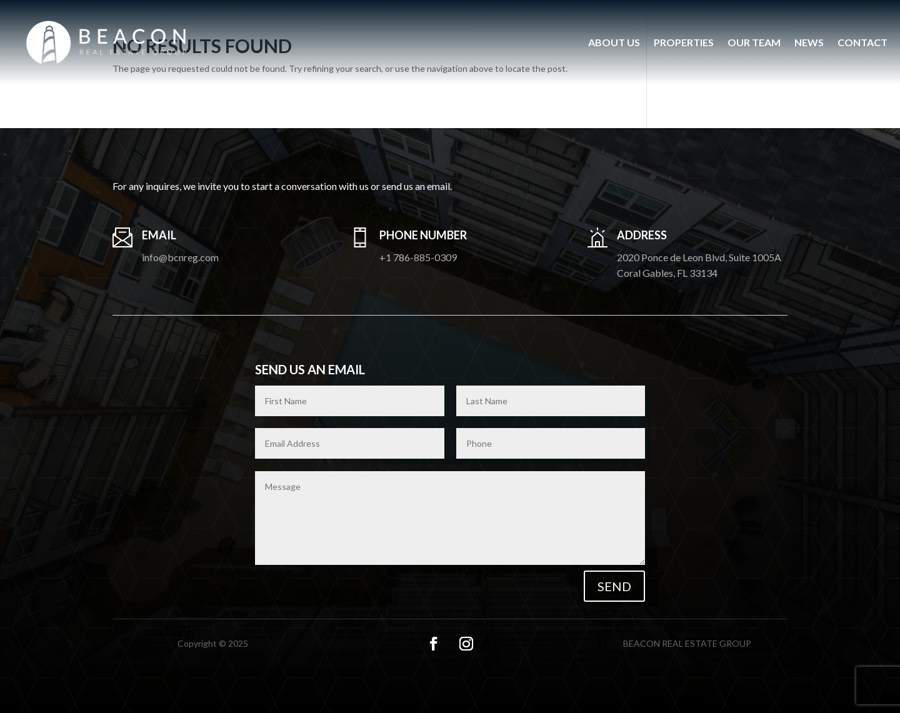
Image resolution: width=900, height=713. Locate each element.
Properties (684, 42)
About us (614, 42)
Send (614, 586)
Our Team (754, 42)
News (809, 42)
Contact (863, 42)
